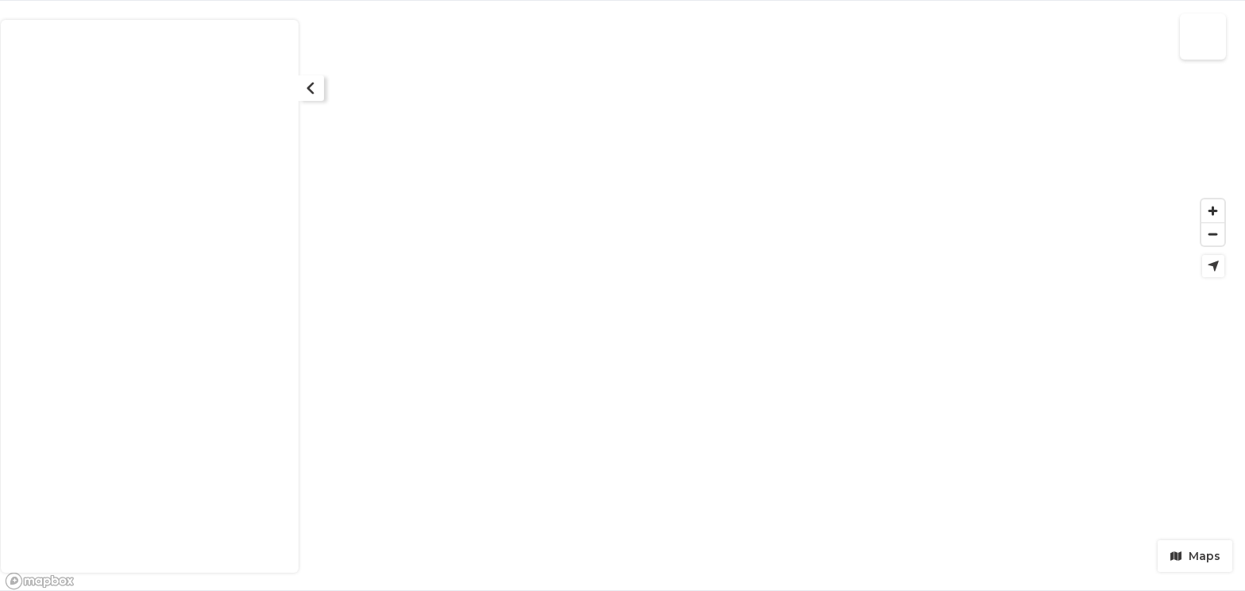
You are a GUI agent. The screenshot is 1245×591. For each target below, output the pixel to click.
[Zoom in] (1212, 210)
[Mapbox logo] (40, 581)
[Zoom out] (1212, 233)
